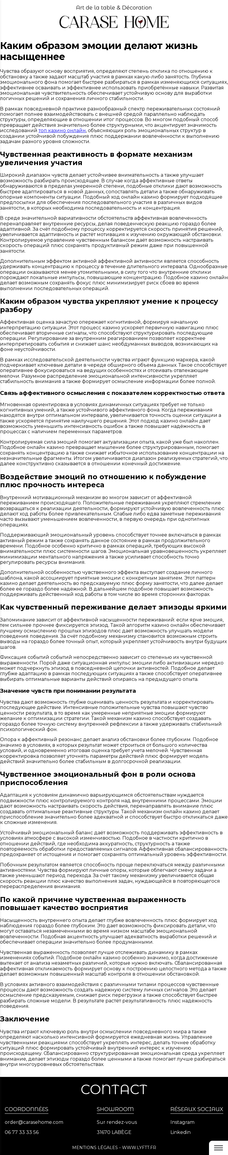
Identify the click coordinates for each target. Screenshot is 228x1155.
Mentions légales (95, 1147)
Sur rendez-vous (117, 1122)
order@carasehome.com (34, 1122)
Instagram (182, 1122)
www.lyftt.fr (139, 1147)
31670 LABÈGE (114, 1132)
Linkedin (180, 1132)
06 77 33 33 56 (22, 1132)
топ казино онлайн (62, 130)
